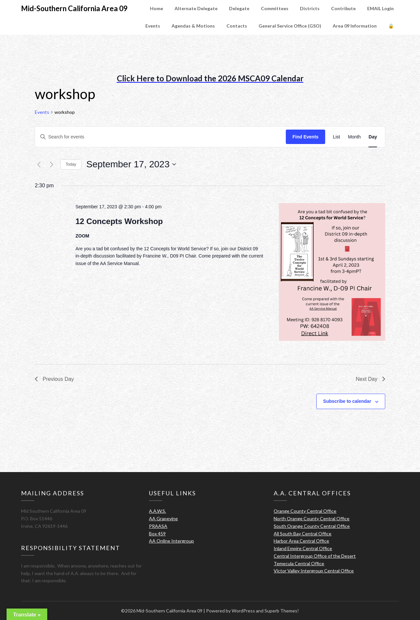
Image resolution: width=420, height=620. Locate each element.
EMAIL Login (380, 8)
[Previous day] (39, 164)
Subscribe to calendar (347, 401)
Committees (274, 8)
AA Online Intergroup (171, 541)
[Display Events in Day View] (372, 137)
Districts (310, 8)
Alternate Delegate (196, 8)
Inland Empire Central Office (303, 548)
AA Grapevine (163, 518)
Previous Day (54, 379)
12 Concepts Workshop (119, 221)
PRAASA (158, 526)
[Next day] (51, 164)
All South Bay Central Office (302, 533)
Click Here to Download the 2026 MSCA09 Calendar (210, 78)
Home (156, 8)
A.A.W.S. (157, 511)
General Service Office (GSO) (290, 26)
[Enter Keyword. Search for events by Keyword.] (160, 137)
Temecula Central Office (299, 563)
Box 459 (157, 533)
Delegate (239, 8)
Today (71, 164)
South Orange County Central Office (312, 526)
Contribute (343, 8)
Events (152, 26)
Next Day (370, 379)
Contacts (236, 26)
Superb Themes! (281, 610)
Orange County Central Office (305, 511)
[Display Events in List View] (336, 137)
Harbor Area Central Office (301, 541)
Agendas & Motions (193, 26)
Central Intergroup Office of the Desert (315, 556)
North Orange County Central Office (311, 518)
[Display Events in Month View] (354, 137)
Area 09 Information (355, 26)
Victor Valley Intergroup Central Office (314, 570)
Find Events (305, 136)
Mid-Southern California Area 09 (74, 8)
